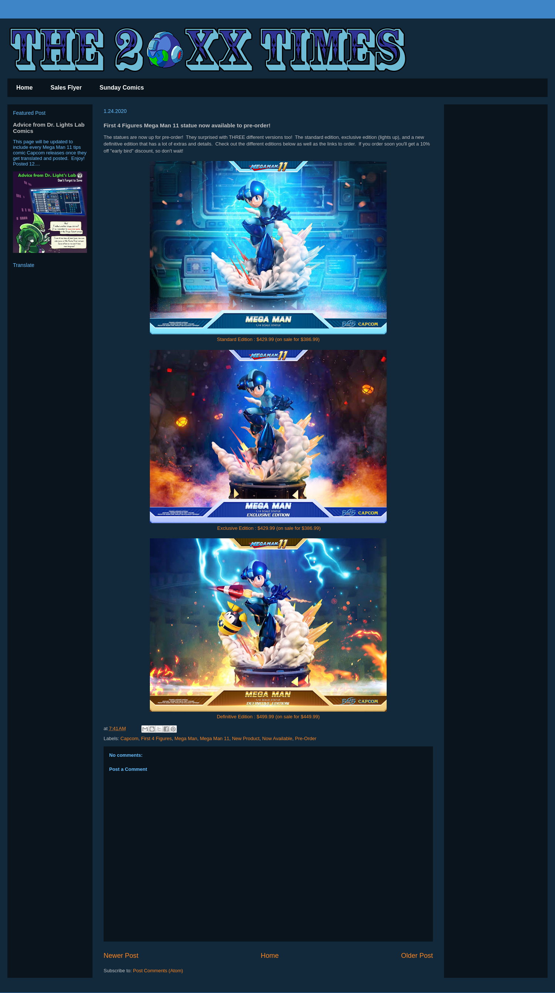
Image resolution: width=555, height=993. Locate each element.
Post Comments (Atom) (158, 970)
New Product (245, 738)
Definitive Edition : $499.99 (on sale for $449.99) (268, 716)
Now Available (277, 738)
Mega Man (186, 738)
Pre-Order (305, 738)
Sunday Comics (122, 87)
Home (24, 87)
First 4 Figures (156, 738)
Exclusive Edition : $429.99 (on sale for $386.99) (269, 528)
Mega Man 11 (214, 738)
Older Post (417, 955)
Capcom (129, 738)
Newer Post (121, 955)
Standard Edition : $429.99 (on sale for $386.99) (268, 339)
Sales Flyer (66, 87)
